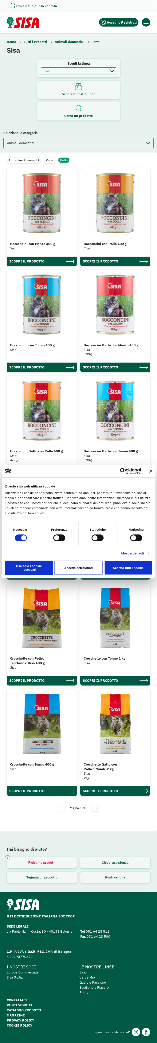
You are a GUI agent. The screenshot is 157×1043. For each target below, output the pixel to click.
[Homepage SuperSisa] (23, 905)
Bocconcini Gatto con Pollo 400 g (36, 451)
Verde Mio (87, 977)
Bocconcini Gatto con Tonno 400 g (111, 451)
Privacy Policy (20, 1020)
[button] (95, 808)
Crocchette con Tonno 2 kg (104, 658)
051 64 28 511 (97, 931)
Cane (49, 160)
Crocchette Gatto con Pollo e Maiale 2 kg (100, 766)
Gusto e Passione (92, 982)
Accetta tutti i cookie (128, 568)
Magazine (16, 1015)
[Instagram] (136, 1032)
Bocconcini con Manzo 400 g (32, 244)
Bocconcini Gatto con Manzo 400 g (111, 345)
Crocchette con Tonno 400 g (32, 764)
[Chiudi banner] (150, 471)
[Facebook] (146, 1032)
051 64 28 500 (98, 936)
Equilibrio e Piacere (94, 987)
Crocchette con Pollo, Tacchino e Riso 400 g (27, 660)
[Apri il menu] (146, 22)
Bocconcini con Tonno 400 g (32, 345)
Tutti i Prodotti (35, 42)
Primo (84, 992)
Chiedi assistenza (115, 862)
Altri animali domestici (24, 160)
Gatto (64, 160)
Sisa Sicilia (15, 977)
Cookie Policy (19, 1025)
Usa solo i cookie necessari (29, 567)
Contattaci (17, 1000)
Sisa (82, 972)
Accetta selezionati (78, 568)
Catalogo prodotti (24, 1010)
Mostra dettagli (132, 553)
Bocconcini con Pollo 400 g (105, 244)
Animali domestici (69, 42)
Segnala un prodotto (42, 877)
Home (11, 42)
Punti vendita (115, 877)
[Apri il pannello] (33, 5)
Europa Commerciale (23, 972)
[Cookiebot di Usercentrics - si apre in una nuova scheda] (123, 471)
